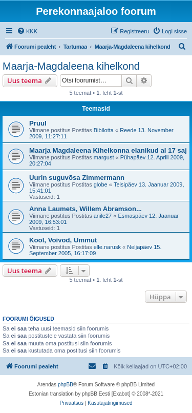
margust (104, 157)
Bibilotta (104, 130)
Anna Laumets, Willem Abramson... (85, 209)
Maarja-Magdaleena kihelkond (71, 66)
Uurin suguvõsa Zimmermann (76, 177)
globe (101, 184)
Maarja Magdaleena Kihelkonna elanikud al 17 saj (108, 150)
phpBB (65, 384)
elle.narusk (107, 247)
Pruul (38, 123)
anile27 (103, 216)
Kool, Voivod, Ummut (63, 240)
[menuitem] (27, 31)
